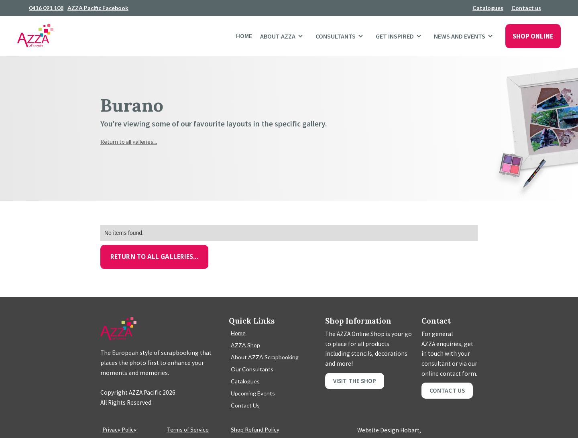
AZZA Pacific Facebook (97, 7)
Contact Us (245, 405)
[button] (283, 36)
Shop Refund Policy (255, 429)
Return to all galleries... (128, 141)
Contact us (526, 7)
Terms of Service (188, 429)
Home (244, 36)
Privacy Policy (119, 429)
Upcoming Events (253, 393)
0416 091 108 (46, 7)
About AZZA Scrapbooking (265, 357)
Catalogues (487, 7)
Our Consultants (252, 369)
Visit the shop (354, 381)
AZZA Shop (245, 345)
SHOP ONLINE (533, 36)
